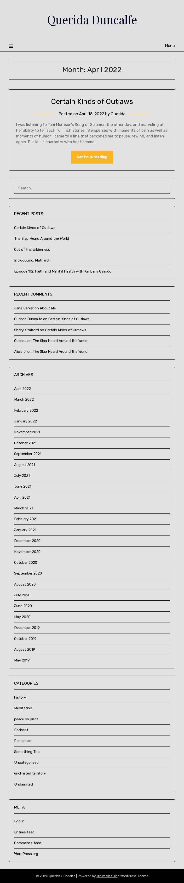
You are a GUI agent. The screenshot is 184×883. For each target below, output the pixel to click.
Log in (19, 821)
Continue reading (92, 157)
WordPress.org (26, 854)
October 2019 (25, 639)
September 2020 (28, 573)
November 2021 (27, 432)
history (20, 697)
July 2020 (22, 595)
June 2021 (22, 486)
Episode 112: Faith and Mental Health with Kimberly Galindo (62, 271)
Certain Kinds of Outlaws (92, 101)
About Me (48, 308)
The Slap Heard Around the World (41, 238)
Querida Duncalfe (92, 19)
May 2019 (22, 660)
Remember (23, 741)
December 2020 (27, 541)
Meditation (23, 708)
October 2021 (25, 443)
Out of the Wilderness (32, 249)
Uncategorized (26, 762)
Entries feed (24, 832)
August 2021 (24, 465)
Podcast (21, 730)
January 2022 (25, 421)
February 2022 (26, 410)
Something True (27, 752)
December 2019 (27, 628)
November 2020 (27, 552)
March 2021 (23, 508)
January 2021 (25, 530)
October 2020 (25, 562)
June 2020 (23, 606)
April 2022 (22, 389)
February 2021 (25, 519)
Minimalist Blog (108, 876)
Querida (118, 113)
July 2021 (22, 475)
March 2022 (24, 399)
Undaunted (23, 784)
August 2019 (24, 649)
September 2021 (27, 454)
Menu (170, 45)
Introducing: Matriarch (32, 260)
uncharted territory (30, 773)
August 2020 (25, 584)
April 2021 (22, 497)
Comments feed (27, 843)
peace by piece (26, 719)
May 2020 (22, 617)
